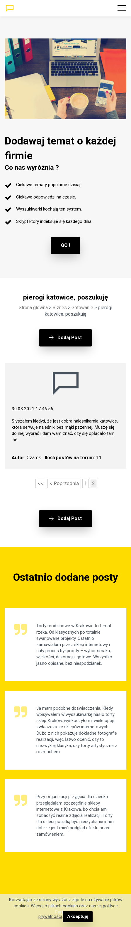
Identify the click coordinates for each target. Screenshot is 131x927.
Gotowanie (82, 307)
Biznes (59, 307)
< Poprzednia (64, 483)
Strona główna (33, 307)
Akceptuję (77, 916)
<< (41, 483)
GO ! (65, 245)
